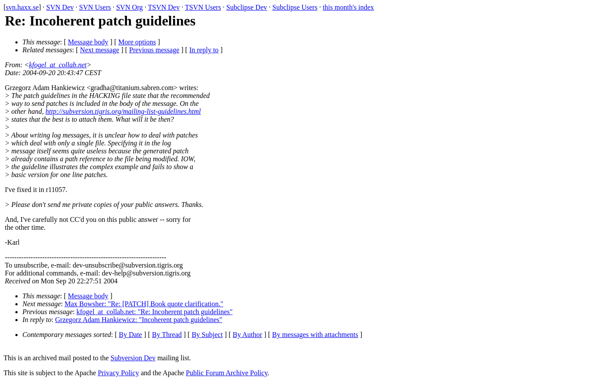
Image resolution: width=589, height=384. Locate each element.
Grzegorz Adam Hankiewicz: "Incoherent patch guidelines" (138, 319)
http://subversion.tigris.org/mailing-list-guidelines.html (123, 111)
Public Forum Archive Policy (226, 373)
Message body (88, 42)
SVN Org (129, 7)
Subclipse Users (295, 7)
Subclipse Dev (246, 7)
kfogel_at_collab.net (58, 65)
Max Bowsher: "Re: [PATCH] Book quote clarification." (144, 304)
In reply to (204, 50)
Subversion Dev (133, 358)
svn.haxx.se (22, 7)
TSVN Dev (164, 7)
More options (137, 42)
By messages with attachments (315, 334)
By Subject (207, 334)
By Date (130, 334)
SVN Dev (60, 7)
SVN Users (95, 7)
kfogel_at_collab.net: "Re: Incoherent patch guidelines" (154, 311)
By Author (247, 334)
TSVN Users (203, 7)
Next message (99, 50)
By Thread (167, 334)
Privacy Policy (118, 373)
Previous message (154, 50)
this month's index (348, 7)
